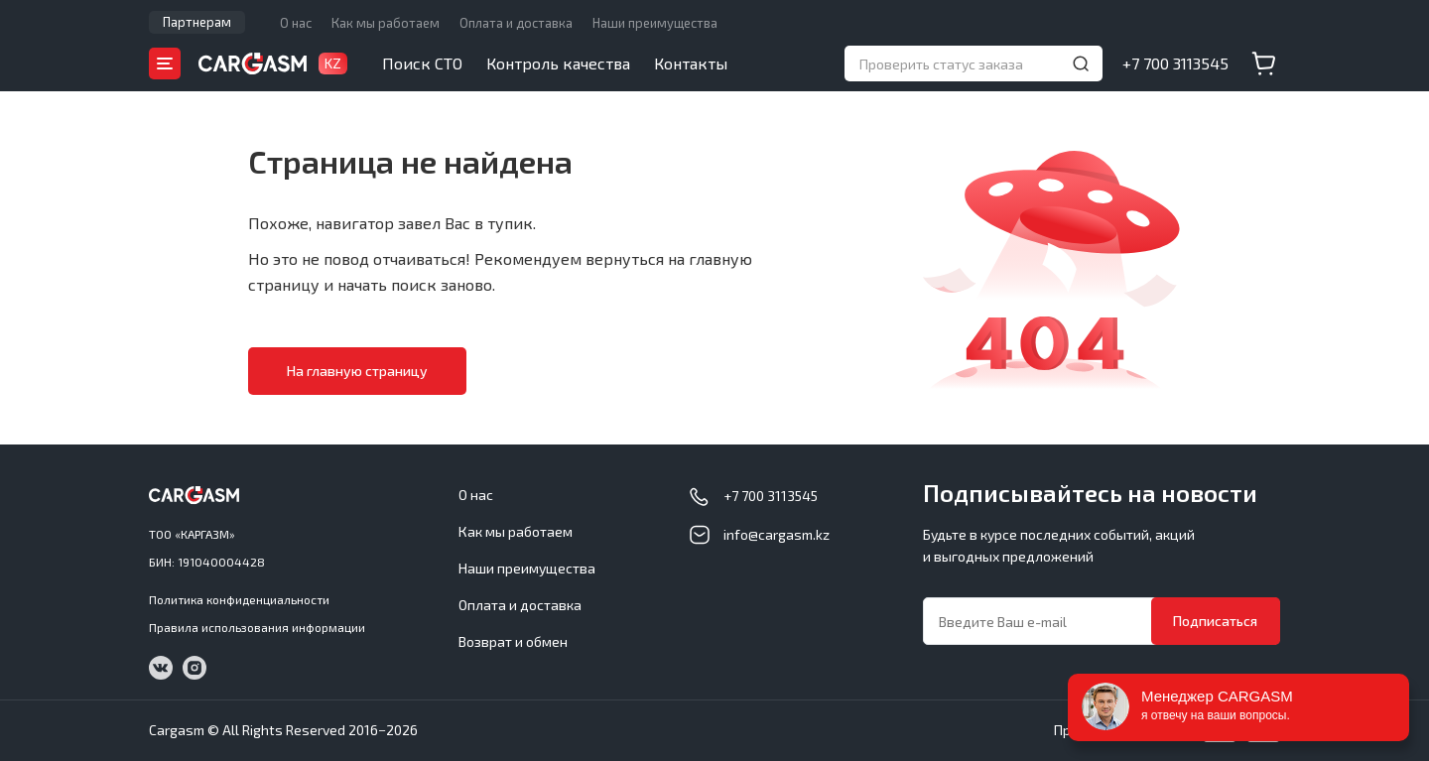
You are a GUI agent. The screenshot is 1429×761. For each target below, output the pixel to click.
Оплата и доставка (516, 23)
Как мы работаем (385, 23)
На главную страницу (357, 370)
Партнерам (197, 22)
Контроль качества (558, 63)
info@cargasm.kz (776, 534)
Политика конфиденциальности (239, 599)
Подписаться (1215, 620)
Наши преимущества (654, 23)
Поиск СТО (422, 63)
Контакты (690, 63)
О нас (296, 23)
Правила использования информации (257, 627)
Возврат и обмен (513, 641)
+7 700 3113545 (1175, 63)
